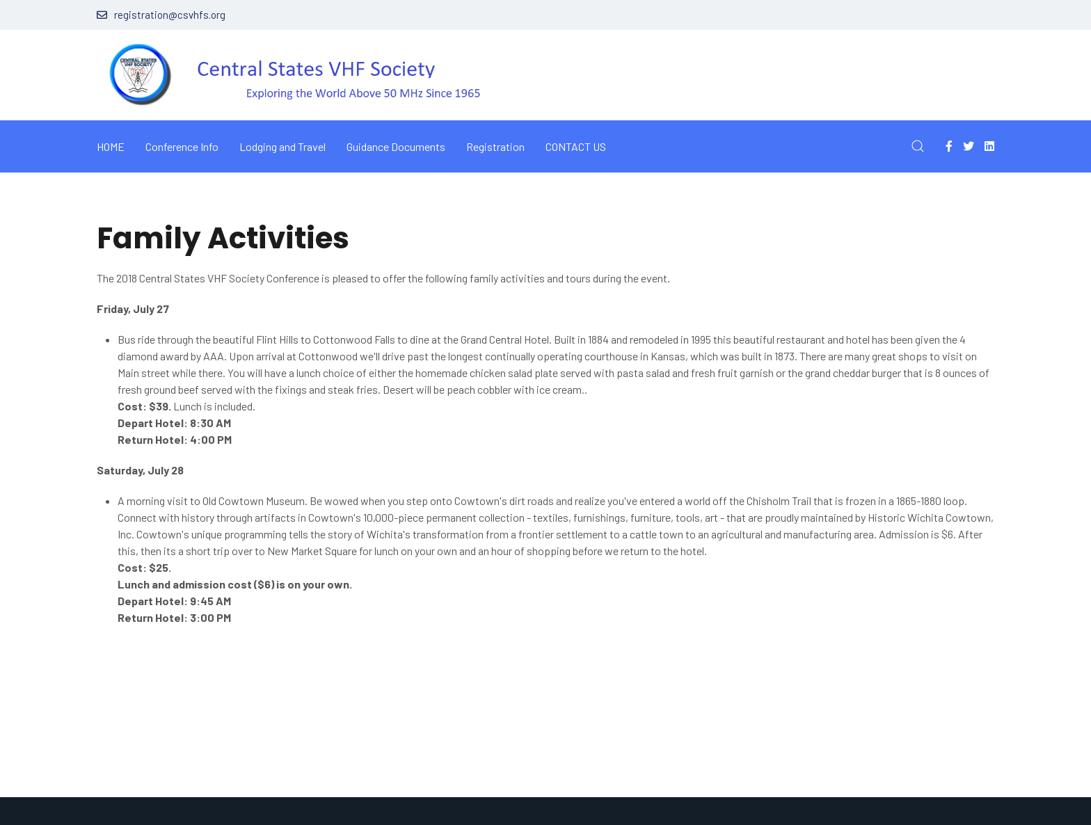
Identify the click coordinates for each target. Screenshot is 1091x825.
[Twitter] (968, 145)
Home (111, 146)
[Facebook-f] (949, 145)
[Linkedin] (989, 145)
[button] (918, 146)
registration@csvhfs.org (161, 14)
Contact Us (576, 146)
